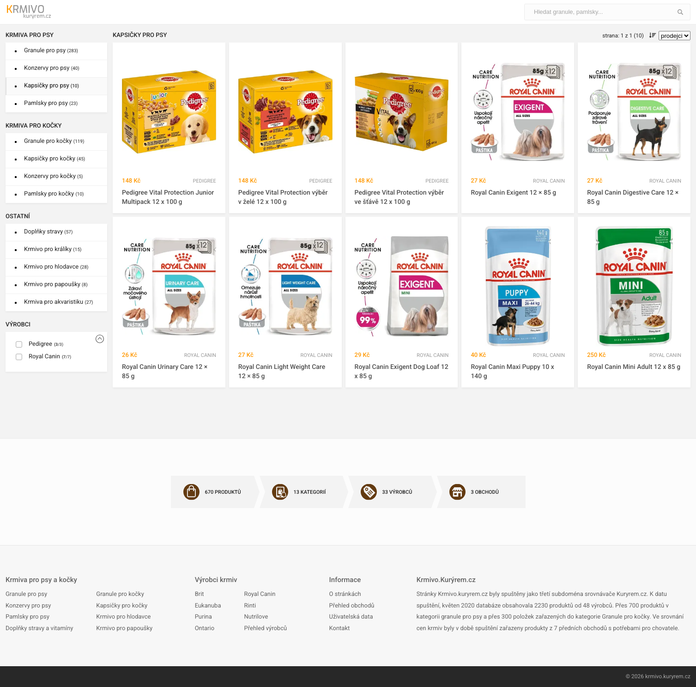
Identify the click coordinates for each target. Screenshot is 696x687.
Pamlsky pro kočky (54, 193)
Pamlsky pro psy (51, 103)
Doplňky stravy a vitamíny (39, 628)
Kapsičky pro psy (51, 85)
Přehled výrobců (265, 628)
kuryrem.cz (676, 676)
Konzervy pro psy (51, 68)
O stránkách (345, 594)
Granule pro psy (51, 50)
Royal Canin (259, 594)
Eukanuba (208, 605)
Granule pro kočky (54, 141)
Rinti (250, 605)
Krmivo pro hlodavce (56, 267)
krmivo (653, 676)
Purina (203, 616)
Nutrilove (256, 616)
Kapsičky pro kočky (54, 158)
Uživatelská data (351, 616)
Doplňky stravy (48, 231)
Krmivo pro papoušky (56, 284)
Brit (199, 594)
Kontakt (339, 628)
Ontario (204, 628)
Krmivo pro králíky (53, 249)
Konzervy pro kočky (53, 176)
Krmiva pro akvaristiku (58, 302)
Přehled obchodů (352, 605)
